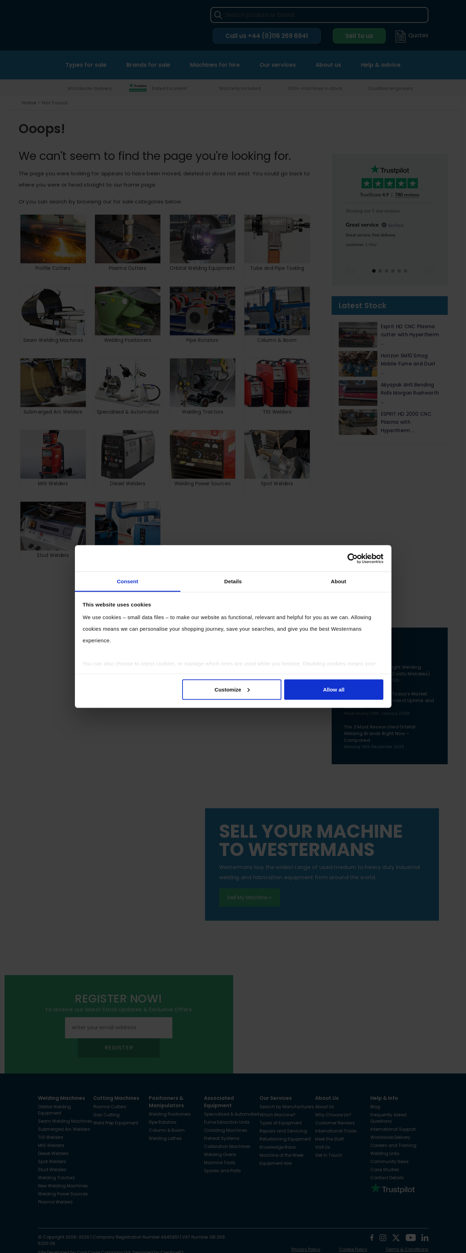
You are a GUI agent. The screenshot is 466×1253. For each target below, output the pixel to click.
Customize (232, 689)
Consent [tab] (127, 581)
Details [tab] (233, 581)
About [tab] (338, 581)
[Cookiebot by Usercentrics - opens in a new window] (352, 558)
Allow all (334, 689)
